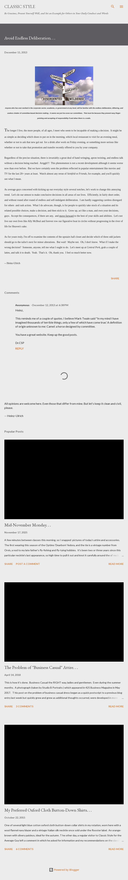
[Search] (113, 6)
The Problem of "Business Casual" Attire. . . (41, 667)
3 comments (24, 706)
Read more (116, 563)
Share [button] (115, 278)
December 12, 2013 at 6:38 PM (50, 305)
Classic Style (19, 6)
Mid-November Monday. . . (27, 525)
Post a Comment (28, 563)
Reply (19, 348)
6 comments (24, 849)
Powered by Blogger (64, 869)
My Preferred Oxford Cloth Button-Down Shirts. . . (48, 810)
